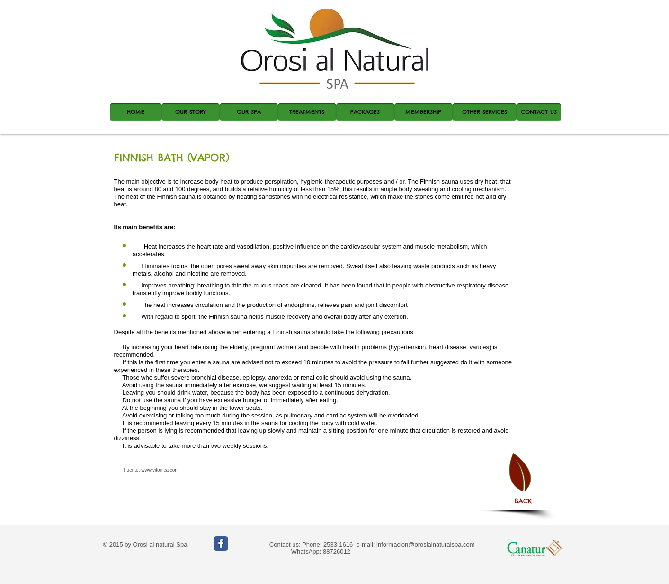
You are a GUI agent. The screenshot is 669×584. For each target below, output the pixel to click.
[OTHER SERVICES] (485, 112)
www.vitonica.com (159, 470)
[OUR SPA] (249, 112)
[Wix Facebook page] (221, 543)
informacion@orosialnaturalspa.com (425, 544)
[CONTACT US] (539, 112)
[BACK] (523, 501)
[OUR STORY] (190, 112)
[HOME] (135, 112)
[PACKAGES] (365, 112)
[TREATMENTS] (307, 112)
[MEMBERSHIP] (423, 112)
